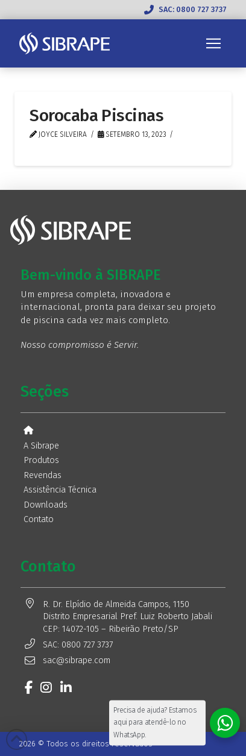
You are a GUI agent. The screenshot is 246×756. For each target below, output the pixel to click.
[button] (213, 43)
